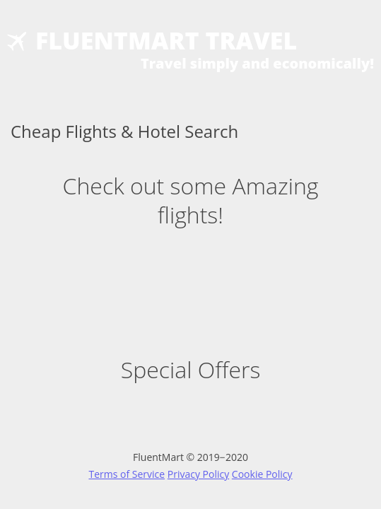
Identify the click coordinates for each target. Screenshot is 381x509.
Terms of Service (126, 474)
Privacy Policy (198, 474)
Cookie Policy (262, 474)
